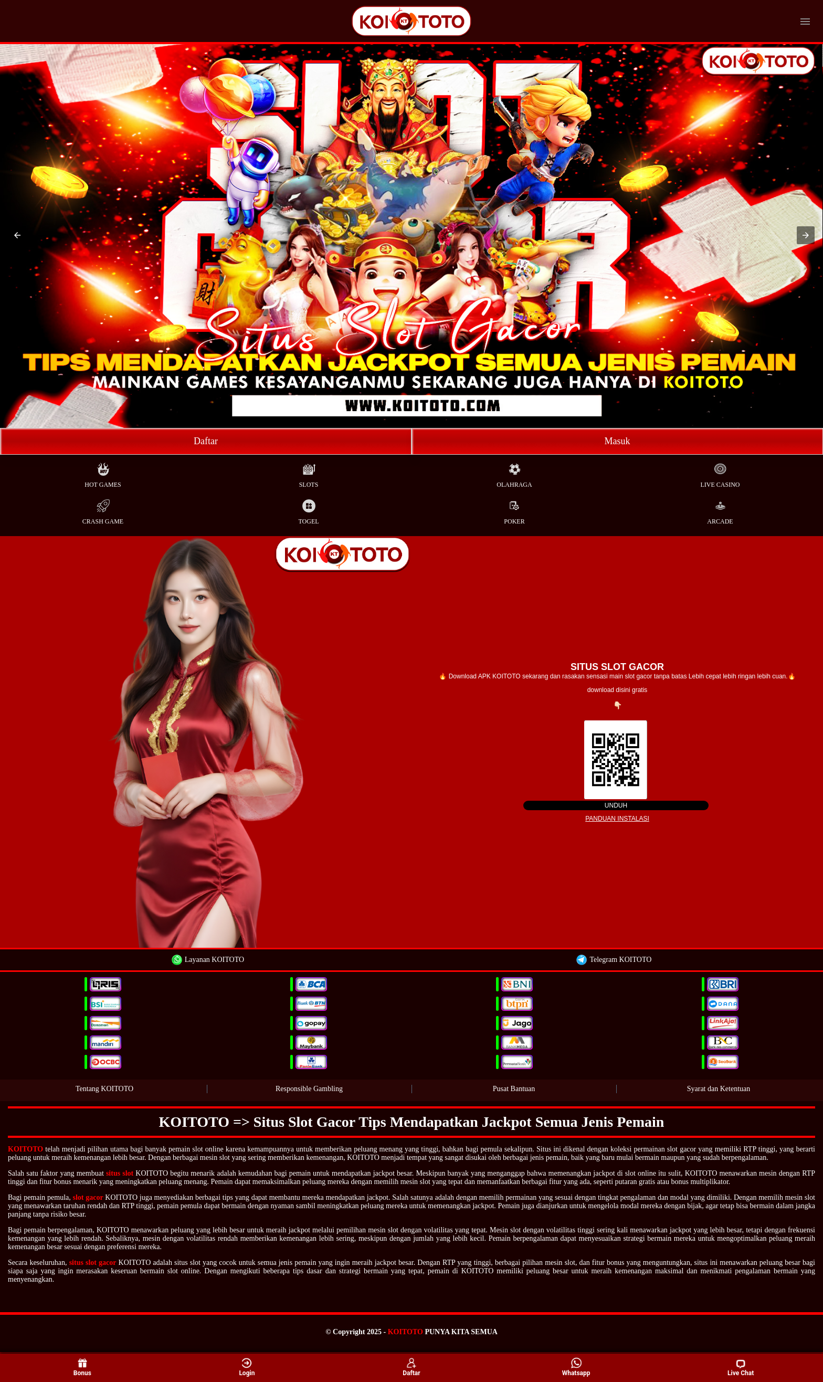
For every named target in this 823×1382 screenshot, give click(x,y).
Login (247, 1368)
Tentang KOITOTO (104, 1089)
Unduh (616, 805)
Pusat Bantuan (514, 1089)
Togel (308, 509)
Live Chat (740, 1368)
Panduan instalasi (617, 818)
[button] (17, 235)
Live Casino (720, 472)
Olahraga (514, 472)
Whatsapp (576, 1368)
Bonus (82, 1368)
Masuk (617, 441)
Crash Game (102, 509)
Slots (309, 472)
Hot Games (103, 472)
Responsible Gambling (309, 1089)
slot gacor (87, 1197)
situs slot (119, 1173)
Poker (514, 509)
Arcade (720, 509)
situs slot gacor (93, 1262)
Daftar (206, 441)
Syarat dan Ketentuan (719, 1089)
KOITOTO (25, 1149)
